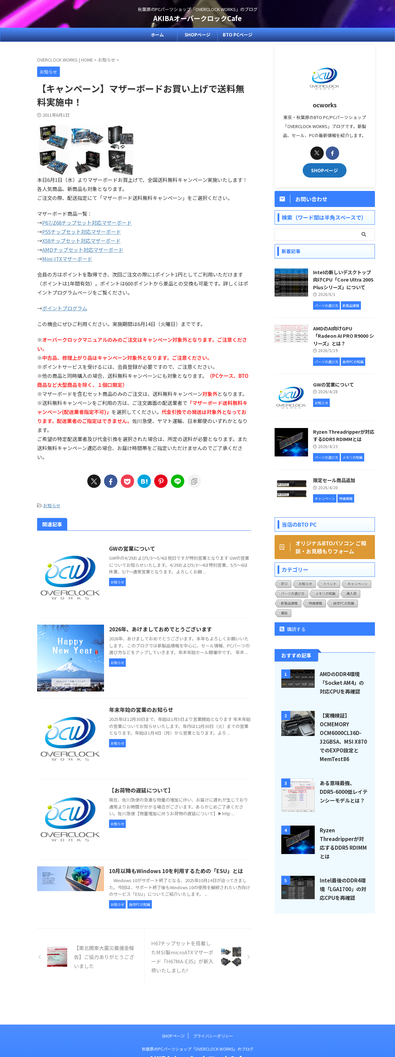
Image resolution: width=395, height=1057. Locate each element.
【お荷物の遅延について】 (141, 790)
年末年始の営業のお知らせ (141, 710)
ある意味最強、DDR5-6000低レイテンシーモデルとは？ (344, 791)
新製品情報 (289, 603)
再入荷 (352, 593)
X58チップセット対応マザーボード (81, 240)
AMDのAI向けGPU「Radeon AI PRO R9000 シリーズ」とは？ (343, 336)
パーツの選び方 (292, 593)
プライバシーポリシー (213, 1013)
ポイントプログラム (64, 308)
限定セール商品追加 (334, 480)
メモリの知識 (325, 593)
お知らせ (52, 505)
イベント (329, 583)
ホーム (157, 34)
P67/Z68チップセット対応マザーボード (87, 222)
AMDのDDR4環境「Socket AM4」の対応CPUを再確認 (342, 682)
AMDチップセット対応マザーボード (82, 249)
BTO (284, 583)
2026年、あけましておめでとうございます (160, 629)
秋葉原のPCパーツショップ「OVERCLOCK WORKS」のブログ (198, 1026)
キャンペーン (358, 583)
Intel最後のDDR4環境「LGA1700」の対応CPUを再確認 (343, 888)
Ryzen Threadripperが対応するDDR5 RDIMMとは (343, 435)
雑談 (284, 612)
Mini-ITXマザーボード (67, 258)
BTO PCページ (238, 34)
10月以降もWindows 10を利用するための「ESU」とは (176, 871)
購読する (293, 629)
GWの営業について (132, 548)
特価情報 (315, 603)
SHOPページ (197, 34)
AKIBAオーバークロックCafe (197, 18)
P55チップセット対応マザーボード (81, 231)
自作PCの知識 (343, 603)
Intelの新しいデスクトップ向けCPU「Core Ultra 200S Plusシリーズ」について (343, 280)
